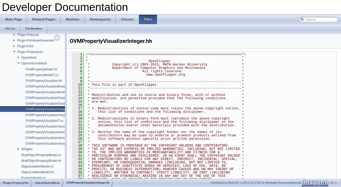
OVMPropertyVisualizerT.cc (44, 121)
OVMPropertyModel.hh (41, 69)
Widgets (26, 149)
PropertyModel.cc (33, 178)
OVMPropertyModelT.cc (41, 75)
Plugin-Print (25, 46)
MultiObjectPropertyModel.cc (41, 155)
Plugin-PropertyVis (30, 52)
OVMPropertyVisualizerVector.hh (48, 126)
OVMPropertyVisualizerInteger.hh (48, 109)
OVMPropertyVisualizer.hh (43, 81)
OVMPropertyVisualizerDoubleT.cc (49, 103)
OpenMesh (29, 57)
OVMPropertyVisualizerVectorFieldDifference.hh (58, 132)
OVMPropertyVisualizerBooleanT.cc (50, 92)
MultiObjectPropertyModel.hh (41, 161)
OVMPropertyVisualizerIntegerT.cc (49, 115)
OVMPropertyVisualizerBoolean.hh (49, 86)
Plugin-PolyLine (28, 35)
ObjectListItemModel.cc (37, 166)
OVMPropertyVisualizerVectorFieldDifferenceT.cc (59, 138)
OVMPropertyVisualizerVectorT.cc (48, 143)
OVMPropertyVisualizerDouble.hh (48, 98)
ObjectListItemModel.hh (37, 172)
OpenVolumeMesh (34, 63)
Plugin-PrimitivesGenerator (35, 40)
